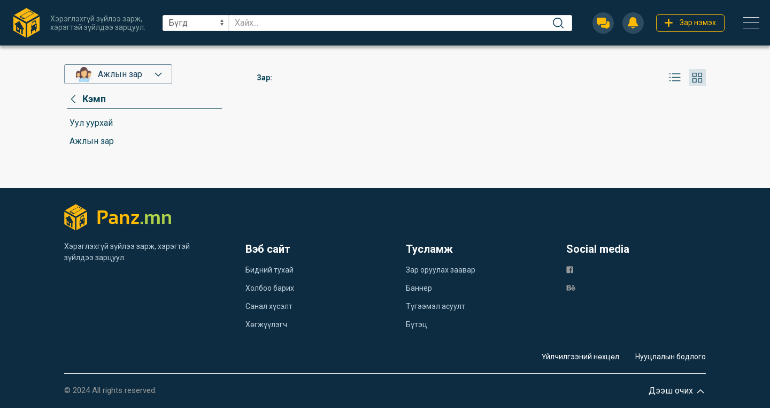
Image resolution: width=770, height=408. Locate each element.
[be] (570, 287)
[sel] (196, 23)
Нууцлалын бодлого (670, 356)
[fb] (569, 269)
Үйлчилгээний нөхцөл (580, 356)
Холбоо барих (269, 288)
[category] (86, 99)
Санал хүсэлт (268, 306)
